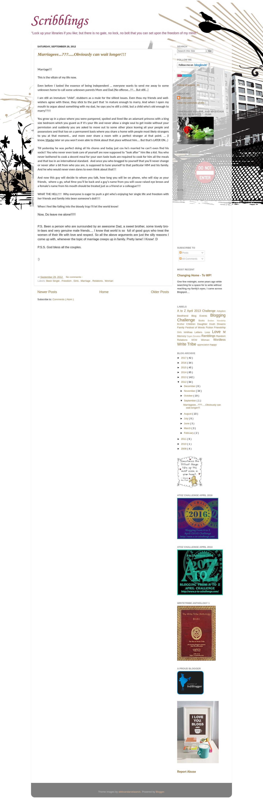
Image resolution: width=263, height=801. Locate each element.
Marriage (86, 280)
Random (221, 336)
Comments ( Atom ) (63, 299)
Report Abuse (186, 771)
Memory (181, 336)
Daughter (202, 324)
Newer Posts (47, 292)
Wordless (219, 339)
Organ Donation (194, 336)
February (189, 433)
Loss (207, 332)
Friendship (220, 327)
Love (216, 331)
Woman (109, 280)
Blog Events (199, 315)
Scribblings (59, 21)
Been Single (53, 280)
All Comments (188, 258)
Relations (97, 280)
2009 (184, 448)
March (187, 428)
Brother (180, 324)
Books (202, 320)
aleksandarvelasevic (130, 791)
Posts (183, 252)
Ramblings (208, 335)
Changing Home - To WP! (194, 275)
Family (180, 327)
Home (103, 292)
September (190, 400)
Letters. (199, 332)
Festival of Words (195, 327)
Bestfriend (182, 315)
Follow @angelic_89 (188, 85)
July (186, 418)
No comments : (74, 277)
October (188, 395)
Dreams (221, 324)
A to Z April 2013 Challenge (196, 310)
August (188, 413)
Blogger (160, 791)
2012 (184, 382)
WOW (194, 340)
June (187, 423)
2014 (184, 372)
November (190, 391)
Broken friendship (217, 321)
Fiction (209, 327)
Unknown (186, 98)
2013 (184, 377)
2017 (184, 357)
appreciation (203, 344)
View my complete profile (191, 102)
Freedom (67, 280)
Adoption (221, 311)
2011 (184, 439)
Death (212, 324)
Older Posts (160, 292)
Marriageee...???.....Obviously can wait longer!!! (82, 54)
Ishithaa (188, 332)
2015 (184, 367)
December (190, 386)
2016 (184, 362)
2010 (184, 444)
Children (190, 324)
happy (213, 344)
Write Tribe (186, 344)
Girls (76, 280)
